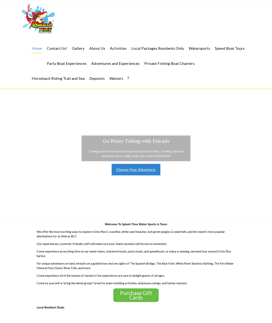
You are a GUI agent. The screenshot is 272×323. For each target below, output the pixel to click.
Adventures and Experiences (115, 63)
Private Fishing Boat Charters (169, 63)
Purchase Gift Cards (136, 295)
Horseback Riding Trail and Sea (58, 78)
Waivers (116, 78)
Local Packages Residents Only (157, 48)
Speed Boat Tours (230, 48)
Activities (118, 48)
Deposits (97, 78)
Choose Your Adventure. (136, 169)
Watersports (199, 48)
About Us (97, 48)
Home (37, 48)
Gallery (78, 48)
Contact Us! (57, 48)
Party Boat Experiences (67, 63)
